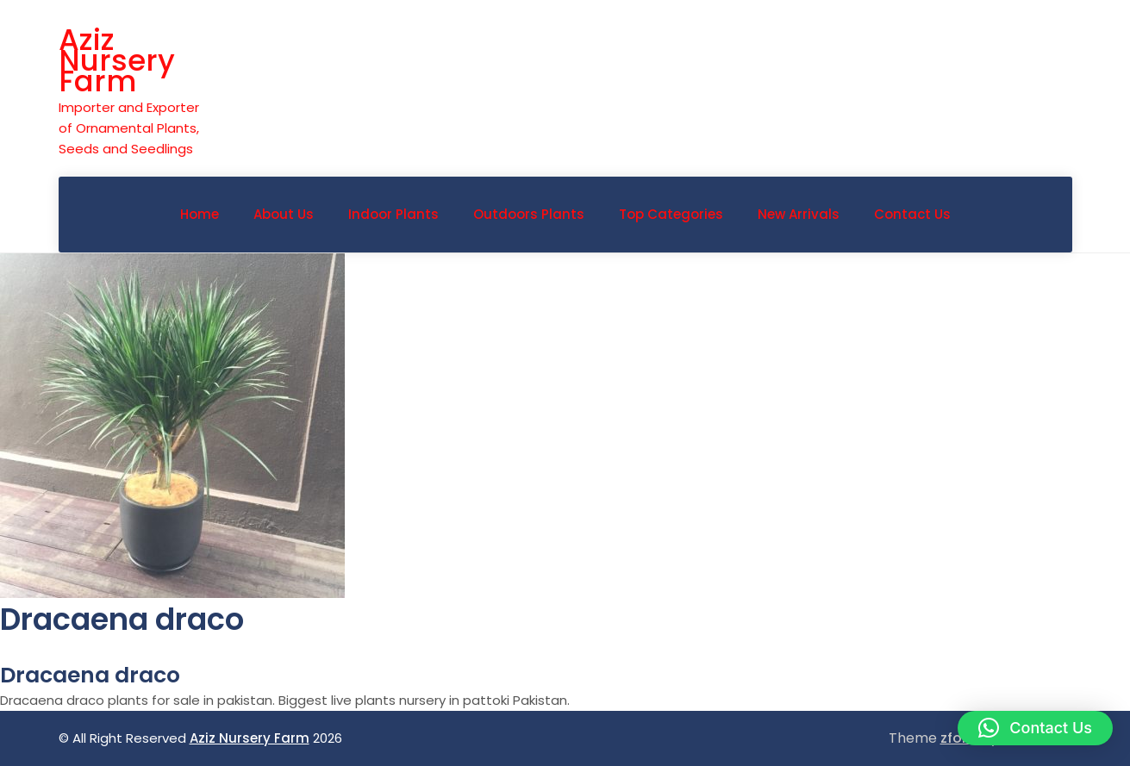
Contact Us (912, 214)
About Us (283, 214)
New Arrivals (799, 214)
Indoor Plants (393, 214)
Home (199, 214)
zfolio (959, 738)
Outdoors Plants (528, 214)
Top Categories (671, 214)
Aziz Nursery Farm (117, 60)
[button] (1035, 728)
